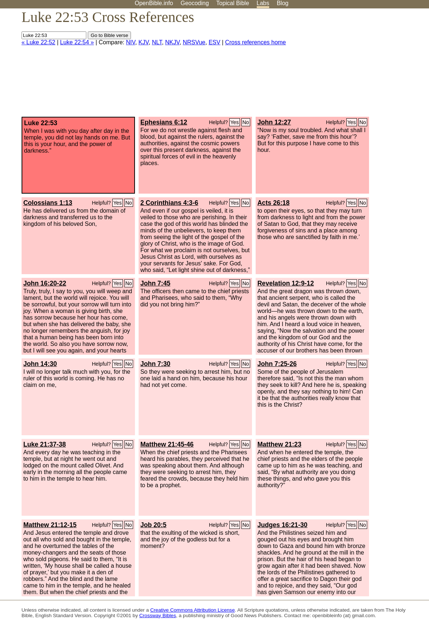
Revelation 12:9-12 (285, 283)
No (245, 122)
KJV (144, 42)
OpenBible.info (154, 3)
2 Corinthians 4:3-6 (169, 202)
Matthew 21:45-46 (167, 444)
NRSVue (194, 42)
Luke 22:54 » (77, 42)
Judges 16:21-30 (282, 525)
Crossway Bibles (157, 615)
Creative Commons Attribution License (192, 610)
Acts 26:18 (273, 202)
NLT (157, 42)
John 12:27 (274, 122)
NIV (130, 42)
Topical (232, 3)
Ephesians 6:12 (163, 122)
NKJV (172, 42)
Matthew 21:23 (279, 444)
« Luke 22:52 (39, 42)
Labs (263, 3)
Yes (234, 122)
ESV (214, 42)
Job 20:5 (153, 525)
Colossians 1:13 (47, 202)
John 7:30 (155, 364)
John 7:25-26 (277, 364)
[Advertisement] (355, 65)
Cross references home (255, 42)
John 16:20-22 (44, 283)
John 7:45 (155, 283)
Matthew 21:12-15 (50, 525)
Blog (283, 3)
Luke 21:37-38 (44, 444)
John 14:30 (40, 364)
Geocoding (195, 3)
